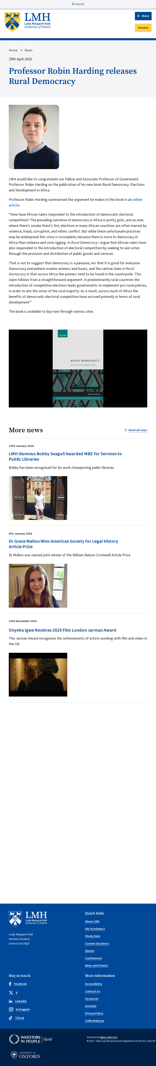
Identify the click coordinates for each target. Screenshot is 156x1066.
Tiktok (16, 1018)
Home (13, 50)
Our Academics (95, 929)
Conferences (93, 958)
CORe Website (94, 1021)
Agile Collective (108, 1037)
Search (78, 4)
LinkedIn (18, 1001)
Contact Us (92, 991)
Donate (143, 27)
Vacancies (92, 998)
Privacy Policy (94, 1013)
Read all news (138, 430)
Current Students (97, 943)
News (29, 50)
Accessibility (93, 984)
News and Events (96, 965)
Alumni (89, 951)
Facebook (18, 984)
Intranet (90, 1006)
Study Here (92, 936)
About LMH (92, 921)
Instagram (19, 1009)
